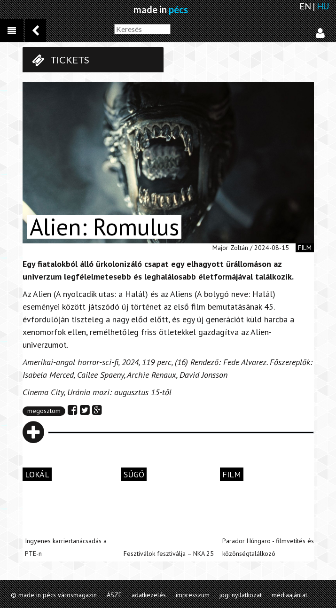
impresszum (193, 595)
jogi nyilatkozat (240, 595)
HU (323, 6)
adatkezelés (149, 595)
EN (305, 6)
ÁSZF (114, 595)
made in (160, 9)
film (305, 247)
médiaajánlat (289, 595)
